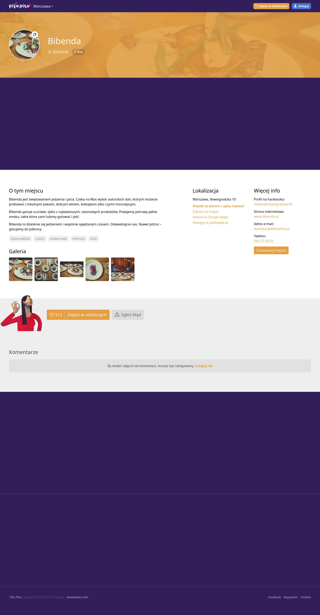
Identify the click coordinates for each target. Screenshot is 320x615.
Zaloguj (303, 6)
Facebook (274, 597)
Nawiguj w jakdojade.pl (210, 222)
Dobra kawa (58, 239)
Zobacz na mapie (206, 211)
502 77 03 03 (263, 241)
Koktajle (79, 239)
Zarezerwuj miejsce (271, 250)
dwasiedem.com (77, 597)
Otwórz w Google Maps (210, 217)
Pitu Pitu (15, 597)
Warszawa (42, 6)
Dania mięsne (20, 239)
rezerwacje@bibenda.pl (272, 228)
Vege (93, 239)
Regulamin (290, 597)
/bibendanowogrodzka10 (273, 204)
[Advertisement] (160, 123)
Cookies (306, 597)
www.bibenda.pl (266, 216)
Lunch (40, 239)
